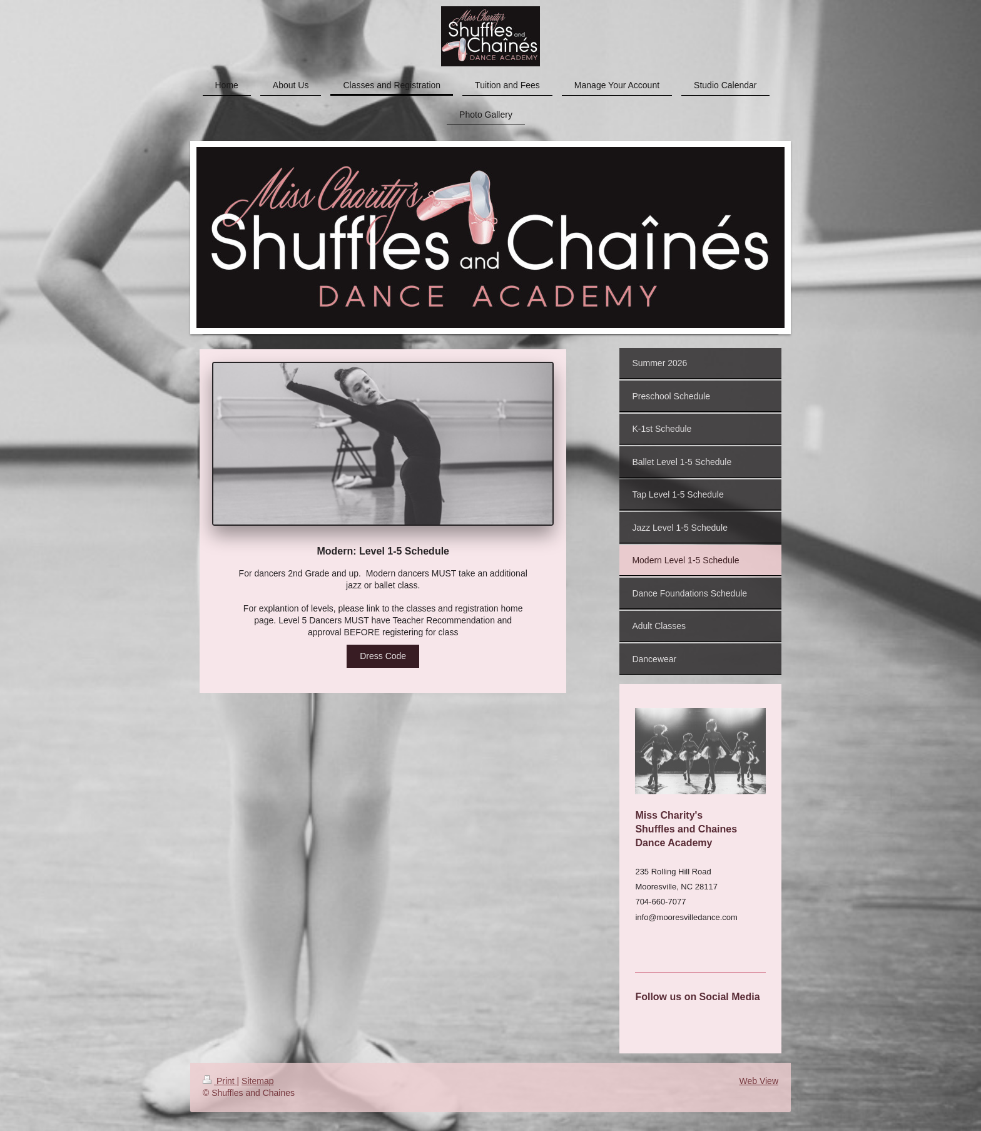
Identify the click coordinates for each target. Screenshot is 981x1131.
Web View (758, 1081)
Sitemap (257, 1081)
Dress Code (383, 656)
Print (220, 1081)
